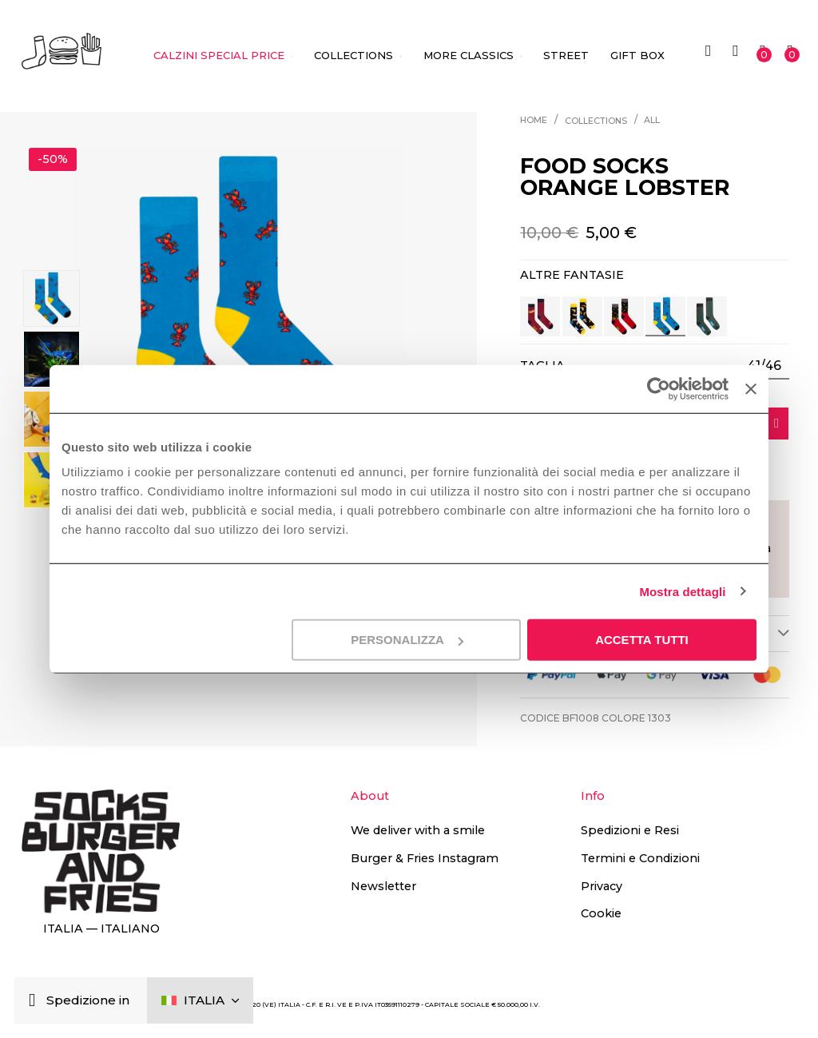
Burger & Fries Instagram (424, 858)
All (652, 120)
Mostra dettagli (682, 591)
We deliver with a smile (418, 830)
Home (533, 120)
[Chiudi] (35, 1000)
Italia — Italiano (101, 928)
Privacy (601, 886)
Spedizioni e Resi (630, 830)
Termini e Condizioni (640, 858)
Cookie (601, 913)
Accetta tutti (642, 639)
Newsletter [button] (383, 886)
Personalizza (407, 639)
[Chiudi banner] (750, 388)
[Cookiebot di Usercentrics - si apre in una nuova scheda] (659, 388)
